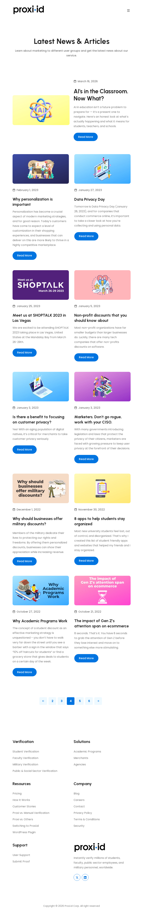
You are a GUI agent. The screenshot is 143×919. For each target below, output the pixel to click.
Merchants (81, 765)
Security (79, 833)
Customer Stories (24, 813)
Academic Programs (87, 758)
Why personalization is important (33, 202)
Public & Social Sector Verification (35, 777)
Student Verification (26, 758)
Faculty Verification (25, 765)
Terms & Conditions (87, 826)
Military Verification (25, 771)
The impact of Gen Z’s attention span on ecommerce (102, 625)
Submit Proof (21, 868)
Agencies (80, 771)
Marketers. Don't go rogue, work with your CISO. (98, 420)
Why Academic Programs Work (36, 625)
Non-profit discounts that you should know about (101, 318)
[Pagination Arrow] (43, 708)
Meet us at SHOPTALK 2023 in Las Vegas (40, 318)
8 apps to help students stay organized (100, 522)
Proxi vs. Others (23, 826)
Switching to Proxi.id (26, 833)
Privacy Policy (83, 820)
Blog (76, 800)
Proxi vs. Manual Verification (31, 820)
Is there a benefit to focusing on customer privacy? (39, 420)
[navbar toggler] (128, 10)
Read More (85, 137)
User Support (21, 862)
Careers (79, 807)
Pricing (17, 800)
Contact (79, 813)
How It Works (21, 807)
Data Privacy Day (90, 199)
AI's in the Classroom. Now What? (101, 95)
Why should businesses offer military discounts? (38, 522)
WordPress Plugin (24, 839)
